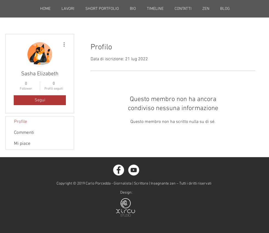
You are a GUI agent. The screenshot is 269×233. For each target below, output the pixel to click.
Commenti (24, 133)
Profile (20, 122)
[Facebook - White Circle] (118, 170)
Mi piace (22, 143)
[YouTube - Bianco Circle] (133, 170)
